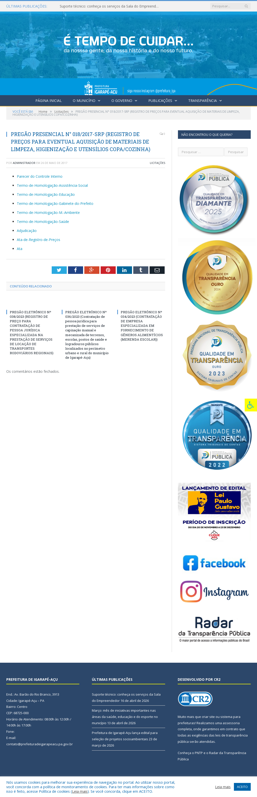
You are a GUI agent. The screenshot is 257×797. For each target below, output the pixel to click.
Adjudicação (27, 230)
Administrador (24, 163)
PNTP (199, 753)
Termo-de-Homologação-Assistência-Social (52, 185)
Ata (19, 248)
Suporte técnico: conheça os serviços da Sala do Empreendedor (111, 6)
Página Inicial (48, 100)
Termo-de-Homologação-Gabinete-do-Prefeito (55, 203)
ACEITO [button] (242, 786)
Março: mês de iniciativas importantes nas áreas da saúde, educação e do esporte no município (125, 716)
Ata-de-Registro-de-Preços (38, 239)
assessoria (231, 723)
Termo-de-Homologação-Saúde (43, 221)
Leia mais (80, 791)
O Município (84, 100)
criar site (208, 716)
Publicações (160, 100)
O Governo (121, 100)
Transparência (202, 100)
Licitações (157, 163)
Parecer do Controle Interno (39, 176)
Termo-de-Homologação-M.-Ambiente (48, 212)
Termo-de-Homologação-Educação (46, 194)
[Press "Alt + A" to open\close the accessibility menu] (251, 405)
